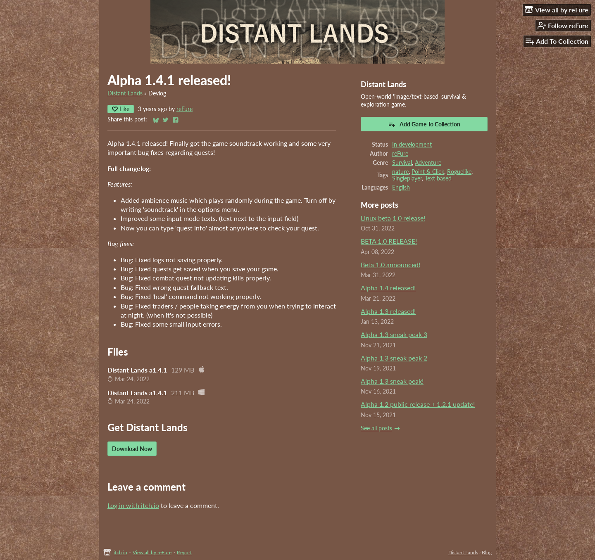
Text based (438, 178)
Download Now (132, 448)
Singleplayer (407, 178)
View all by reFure (152, 552)
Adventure (428, 162)
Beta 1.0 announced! (390, 264)
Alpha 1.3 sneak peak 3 (394, 334)
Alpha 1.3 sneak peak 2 (394, 358)
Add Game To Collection (424, 124)
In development (412, 144)
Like (120, 108)
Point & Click (428, 171)
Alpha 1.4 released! (388, 288)
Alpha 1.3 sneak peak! (392, 381)
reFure (184, 109)
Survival (402, 162)
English (401, 187)
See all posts (376, 428)
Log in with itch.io (133, 505)
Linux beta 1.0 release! (393, 218)
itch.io (120, 552)
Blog (487, 552)
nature (400, 171)
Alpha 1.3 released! (388, 311)
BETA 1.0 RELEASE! (389, 241)
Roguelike (459, 171)
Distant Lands (125, 93)
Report (184, 552)
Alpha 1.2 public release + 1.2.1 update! (418, 404)
